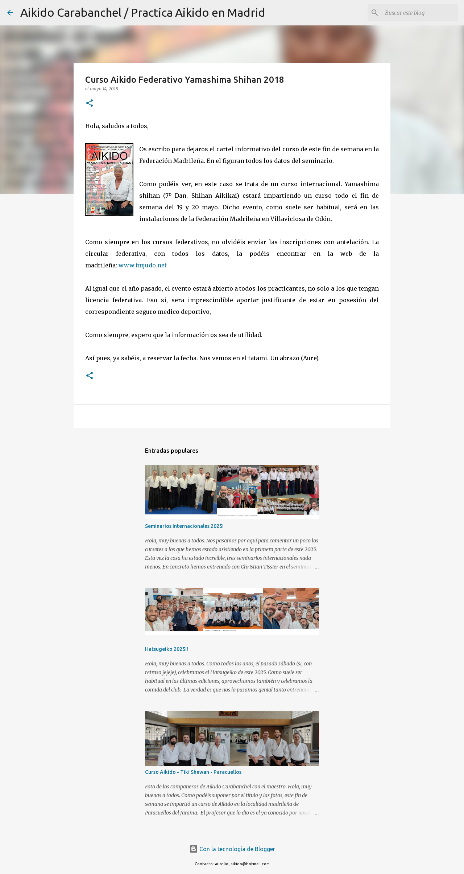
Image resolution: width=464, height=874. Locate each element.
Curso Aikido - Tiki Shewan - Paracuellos (193, 772)
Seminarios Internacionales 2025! (184, 526)
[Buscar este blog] (420, 12)
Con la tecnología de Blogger (232, 849)
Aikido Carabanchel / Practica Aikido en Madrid (142, 12)
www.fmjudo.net (143, 265)
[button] (89, 103)
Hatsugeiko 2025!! (166, 649)
